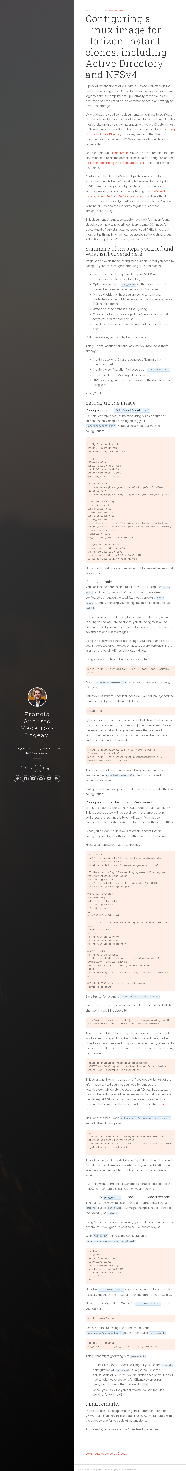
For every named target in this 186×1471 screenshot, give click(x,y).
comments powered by (106, 1453)
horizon (120, 10)
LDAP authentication (130, 196)
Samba (90, 196)
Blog (45, 768)
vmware (112, 10)
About (29, 768)
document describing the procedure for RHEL (116, 163)
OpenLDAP (104, 196)
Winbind (159, 191)
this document (119, 153)
